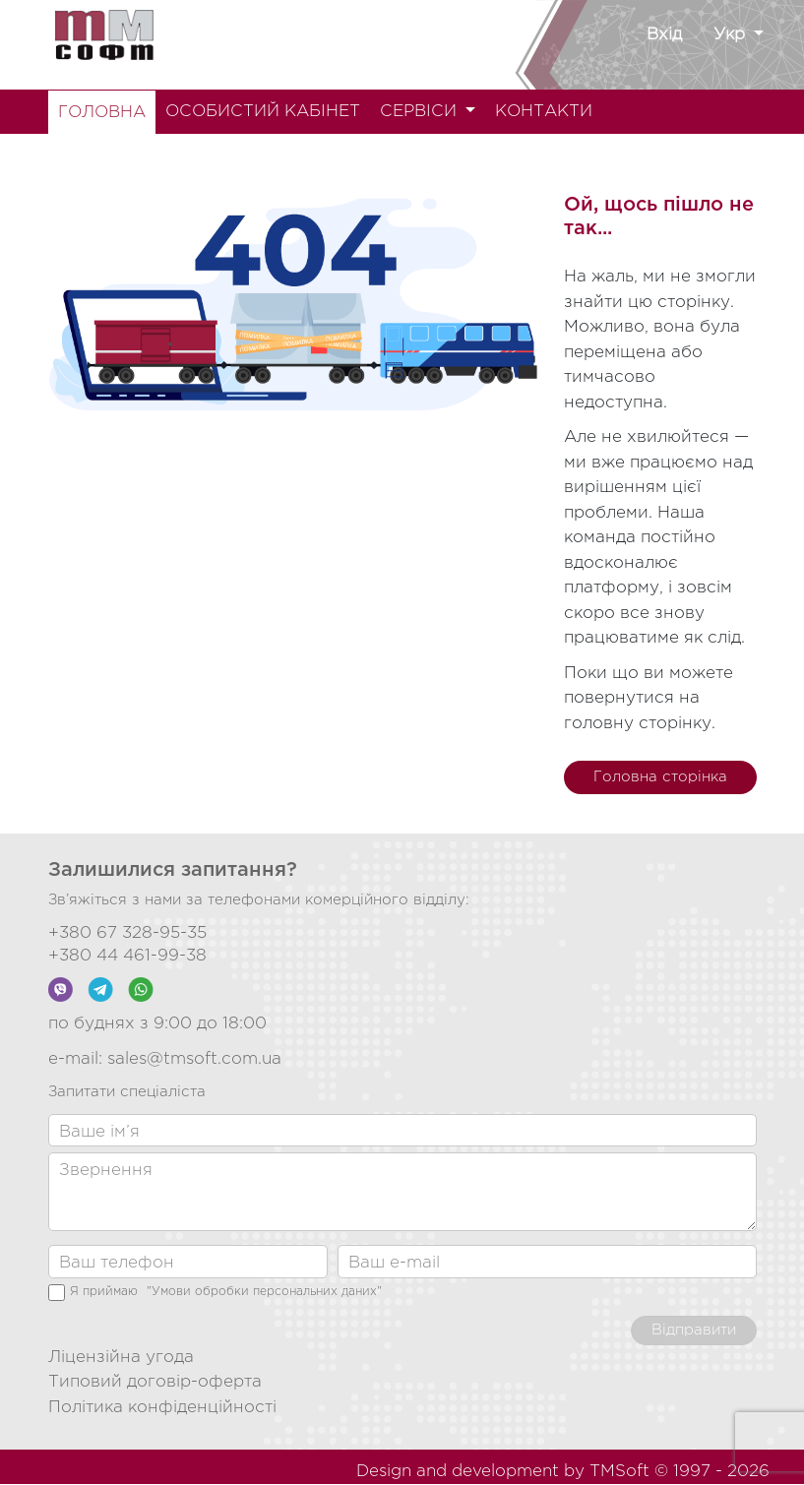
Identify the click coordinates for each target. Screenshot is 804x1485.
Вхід (664, 35)
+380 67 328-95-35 (127, 933)
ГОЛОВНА (102, 112)
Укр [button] (731, 35)
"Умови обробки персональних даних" (264, 1291)
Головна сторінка (660, 777)
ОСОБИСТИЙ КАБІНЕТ (262, 111)
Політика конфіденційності (162, 1407)
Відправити (693, 1330)
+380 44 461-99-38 (127, 956)
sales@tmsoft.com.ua (194, 1059)
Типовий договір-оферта (155, 1382)
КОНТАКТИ (543, 111)
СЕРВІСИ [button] (421, 111)
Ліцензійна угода (121, 1357)
